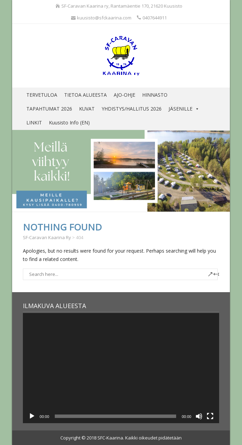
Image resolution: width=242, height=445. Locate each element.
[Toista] (31, 416)
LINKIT (34, 122)
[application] (121, 368)
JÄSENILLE (183, 109)
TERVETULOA (41, 94)
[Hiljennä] (199, 416)
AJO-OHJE (124, 94)
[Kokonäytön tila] (210, 416)
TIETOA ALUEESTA (85, 94)
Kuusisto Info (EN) (69, 122)
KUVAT (87, 108)
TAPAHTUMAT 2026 (49, 108)
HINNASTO (154, 94)
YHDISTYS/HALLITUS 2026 (132, 108)
